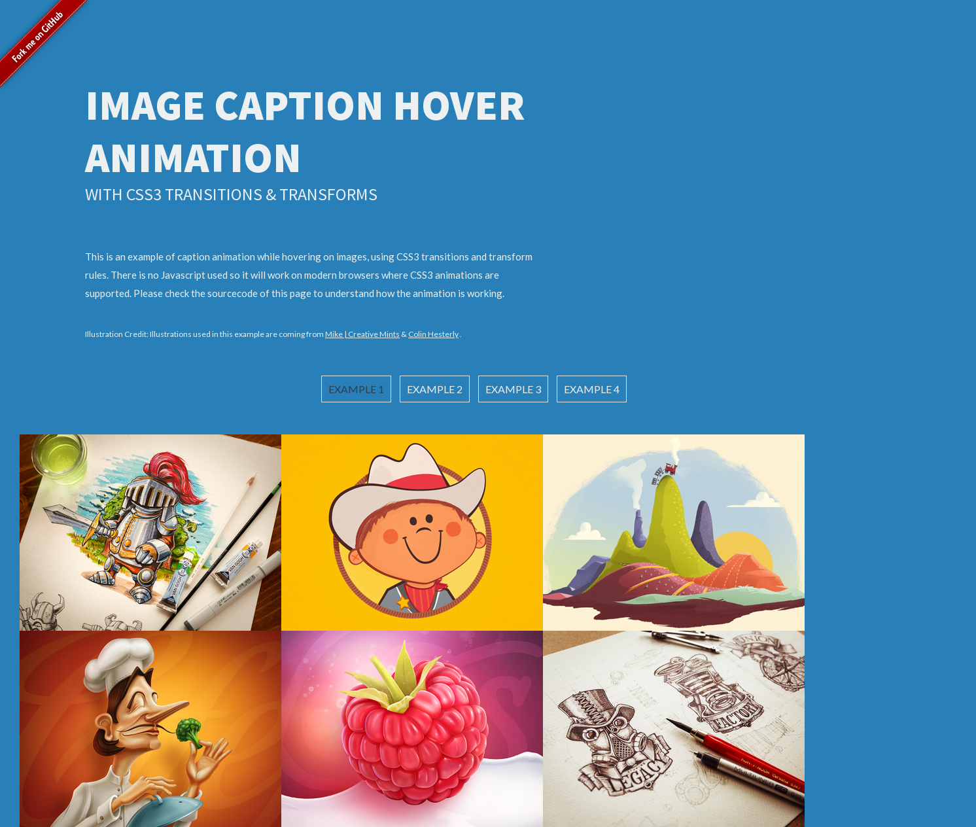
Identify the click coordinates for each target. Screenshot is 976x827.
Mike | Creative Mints (362, 334)
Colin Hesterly (433, 334)
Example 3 (513, 389)
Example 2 (434, 389)
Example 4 (591, 389)
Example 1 (356, 389)
